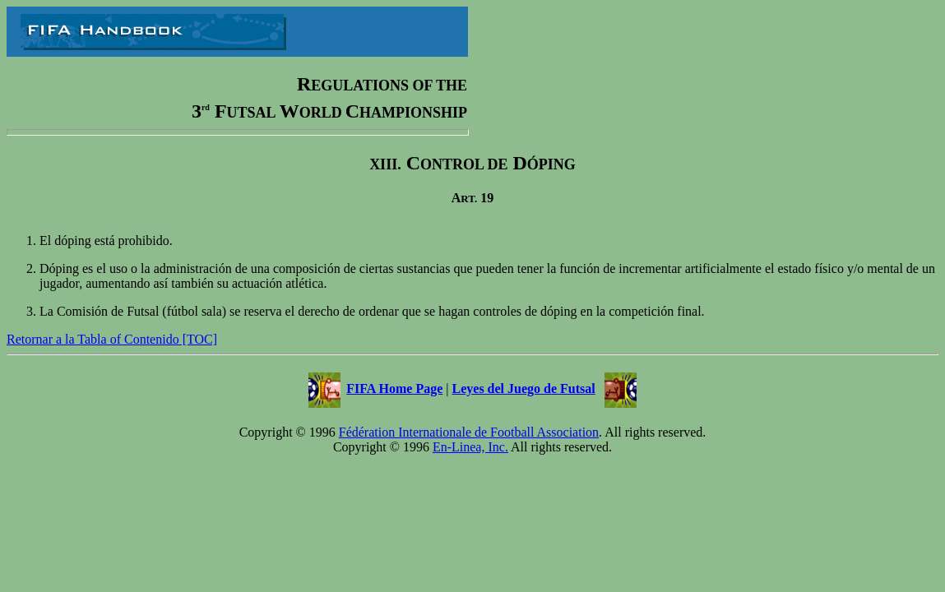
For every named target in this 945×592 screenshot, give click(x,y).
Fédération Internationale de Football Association (469, 432)
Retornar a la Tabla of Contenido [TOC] (112, 339)
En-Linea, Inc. (470, 447)
